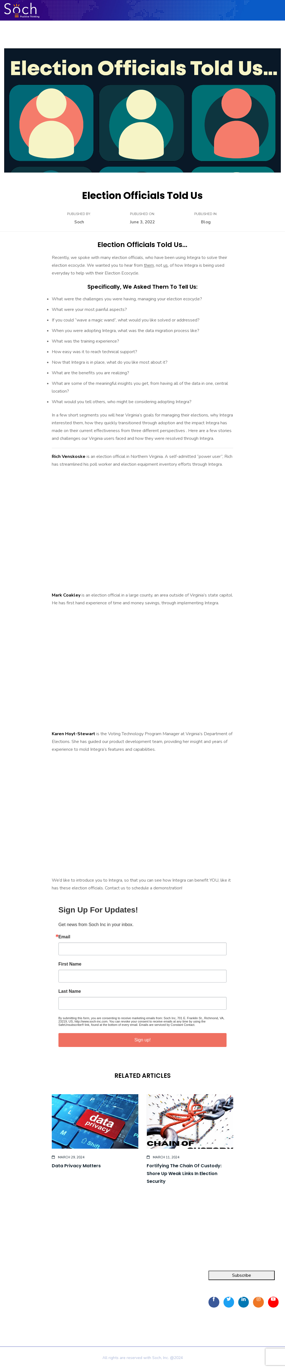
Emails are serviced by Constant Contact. (167, 1024)
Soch (79, 222)
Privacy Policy (81, 1316)
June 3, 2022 (142, 222)
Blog (206, 222)
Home (72, 1278)
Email (64, 937)
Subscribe (241, 1275)
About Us (76, 1288)
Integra (7, 1278)
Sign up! (142, 1040)
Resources (77, 1298)
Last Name (69, 991)
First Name (70, 964)
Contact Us (77, 1308)
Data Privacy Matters (76, 1166)
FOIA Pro (9, 1288)
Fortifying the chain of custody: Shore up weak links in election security (184, 1174)
